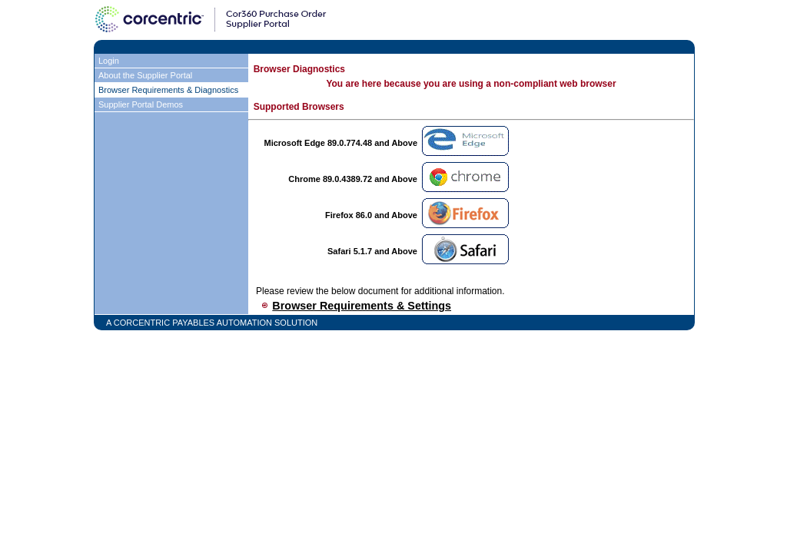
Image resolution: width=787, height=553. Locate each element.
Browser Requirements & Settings (361, 306)
